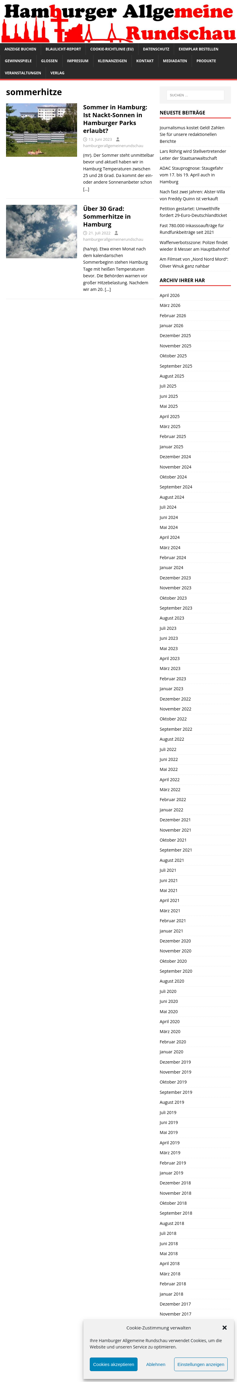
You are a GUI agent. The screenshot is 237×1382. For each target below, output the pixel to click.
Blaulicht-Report (63, 49)
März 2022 (170, 789)
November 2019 (175, 1072)
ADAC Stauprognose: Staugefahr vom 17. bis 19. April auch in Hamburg (191, 175)
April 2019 (170, 1142)
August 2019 (172, 1102)
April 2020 (170, 1021)
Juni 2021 (169, 880)
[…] (86, 189)
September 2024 (176, 487)
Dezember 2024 (175, 456)
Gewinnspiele (18, 60)
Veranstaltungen (23, 73)
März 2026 (170, 305)
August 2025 (172, 376)
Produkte (206, 60)
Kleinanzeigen (112, 60)
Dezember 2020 (175, 941)
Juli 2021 (168, 870)
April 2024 (170, 537)
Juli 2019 (168, 1112)
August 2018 (172, 1223)
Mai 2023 (169, 648)
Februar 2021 (173, 920)
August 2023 (172, 618)
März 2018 (170, 1274)
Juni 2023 (169, 638)
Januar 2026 (171, 325)
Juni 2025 (169, 396)
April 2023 (170, 658)
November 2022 (175, 709)
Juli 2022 (168, 749)
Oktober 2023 (173, 598)
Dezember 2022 (175, 699)
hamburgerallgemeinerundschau (113, 145)
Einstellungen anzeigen (200, 1364)
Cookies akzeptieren (113, 1364)
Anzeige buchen (20, 49)
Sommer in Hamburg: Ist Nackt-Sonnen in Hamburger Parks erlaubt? (115, 119)
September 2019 (176, 1092)
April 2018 (170, 1263)
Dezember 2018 (175, 1183)
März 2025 (170, 426)
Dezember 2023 (175, 578)
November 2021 (175, 830)
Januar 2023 (171, 688)
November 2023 (175, 588)
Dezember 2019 (175, 1062)
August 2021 (172, 860)
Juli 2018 (168, 1233)
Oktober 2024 (173, 477)
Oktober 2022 (173, 719)
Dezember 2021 (175, 820)
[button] (225, 1328)
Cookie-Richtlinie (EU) (112, 49)
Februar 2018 (173, 1284)
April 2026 (170, 295)
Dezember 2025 (175, 335)
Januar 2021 (171, 931)
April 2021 (170, 900)
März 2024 (170, 547)
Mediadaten (175, 60)
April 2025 (170, 416)
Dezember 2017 (175, 1304)
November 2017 (175, 1314)
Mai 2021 (169, 890)
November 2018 (175, 1193)
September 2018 (176, 1213)
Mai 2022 (169, 769)
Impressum (78, 60)
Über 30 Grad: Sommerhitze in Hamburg (107, 216)
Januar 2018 (171, 1294)
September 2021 (176, 850)
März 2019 (170, 1152)
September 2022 (176, 729)
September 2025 (176, 366)
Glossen (49, 60)
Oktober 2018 (173, 1203)
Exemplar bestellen (199, 49)
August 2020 (172, 981)
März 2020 (170, 1031)
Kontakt (145, 60)
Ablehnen (155, 1364)
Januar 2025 (171, 446)
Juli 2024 (168, 507)
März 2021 (170, 910)
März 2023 (170, 668)
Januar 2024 (171, 567)
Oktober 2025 (173, 356)
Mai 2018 (169, 1253)
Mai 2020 (169, 1011)
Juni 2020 (169, 1001)
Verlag (57, 73)
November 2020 (175, 951)
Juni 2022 (169, 759)
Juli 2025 (168, 386)
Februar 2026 (173, 315)
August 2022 (172, 739)
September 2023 (176, 608)
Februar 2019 (173, 1163)
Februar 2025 (173, 436)
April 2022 (170, 779)
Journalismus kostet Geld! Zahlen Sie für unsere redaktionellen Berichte (192, 134)
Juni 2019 (169, 1122)
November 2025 (175, 346)
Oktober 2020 (173, 961)
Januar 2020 (171, 1052)
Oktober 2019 (173, 1082)
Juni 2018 (169, 1243)
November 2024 (175, 467)
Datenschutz (156, 49)
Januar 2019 (171, 1173)
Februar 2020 (173, 1042)
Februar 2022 (173, 799)
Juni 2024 (169, 517)
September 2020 (176, 971)
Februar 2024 (173, 557)
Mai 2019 (169, 1132)
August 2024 (172, 497)
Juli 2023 (168, 628)
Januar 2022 (171, 810)
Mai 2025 (169, 406)
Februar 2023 (173, 678)
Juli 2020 (168, 991)
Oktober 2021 (173, 840)
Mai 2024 (169, 527)
